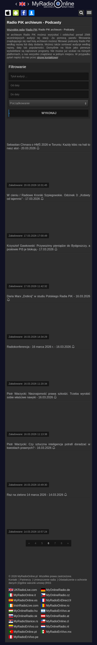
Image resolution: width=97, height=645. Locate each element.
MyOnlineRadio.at (55, 616)
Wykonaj (49, 113)
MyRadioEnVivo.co (23, 626)
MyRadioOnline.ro (55, 605)
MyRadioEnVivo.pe (23, 637)
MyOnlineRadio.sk (23, 616)
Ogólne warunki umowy (31, 582)
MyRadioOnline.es (23, 600)
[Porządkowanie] (48, 103)
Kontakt (13, 579)
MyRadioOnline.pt (23, 631)
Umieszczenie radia (45, 579)
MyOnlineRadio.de (55, 589)
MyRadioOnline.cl (55, 621)
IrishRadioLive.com (23, 605)
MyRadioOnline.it (22, 595)
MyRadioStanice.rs (23, 621)
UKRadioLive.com (23, 589)
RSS (48, 582)
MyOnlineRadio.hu (23, 610)
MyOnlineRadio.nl (55, 626)
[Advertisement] (48, 129)
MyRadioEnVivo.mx (56, 631)
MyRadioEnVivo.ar (55, 610)
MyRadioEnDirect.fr (56, 600)
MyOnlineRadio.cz (55, 595)
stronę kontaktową (47, 57)
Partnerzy (25, 579)
